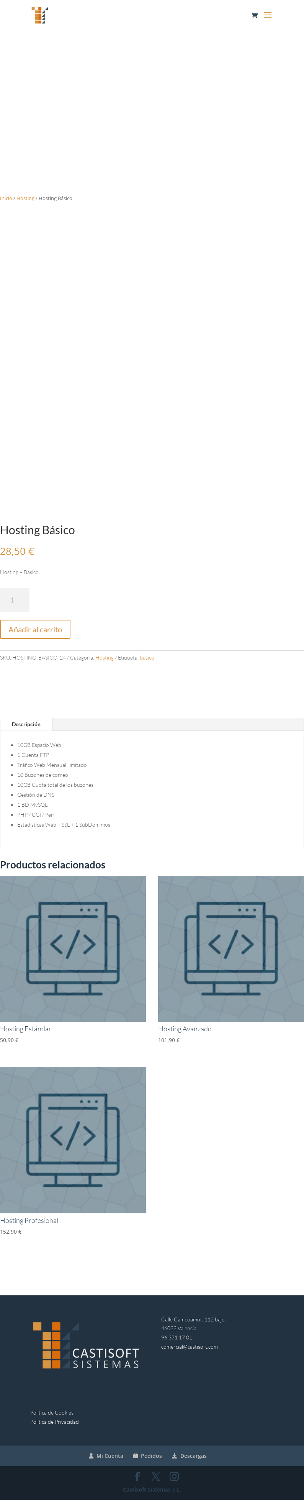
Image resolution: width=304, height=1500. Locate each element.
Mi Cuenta (106, 1455)
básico (147, 657)
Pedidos (147, 1455)
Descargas (189, 1455)
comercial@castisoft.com (189, 1346)
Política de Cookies (52, 1412)
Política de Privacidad (54, 1421)
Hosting (25, 198)
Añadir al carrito (35, 629)
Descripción (26, 724)
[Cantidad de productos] (14, 600)
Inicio (6, 198)
